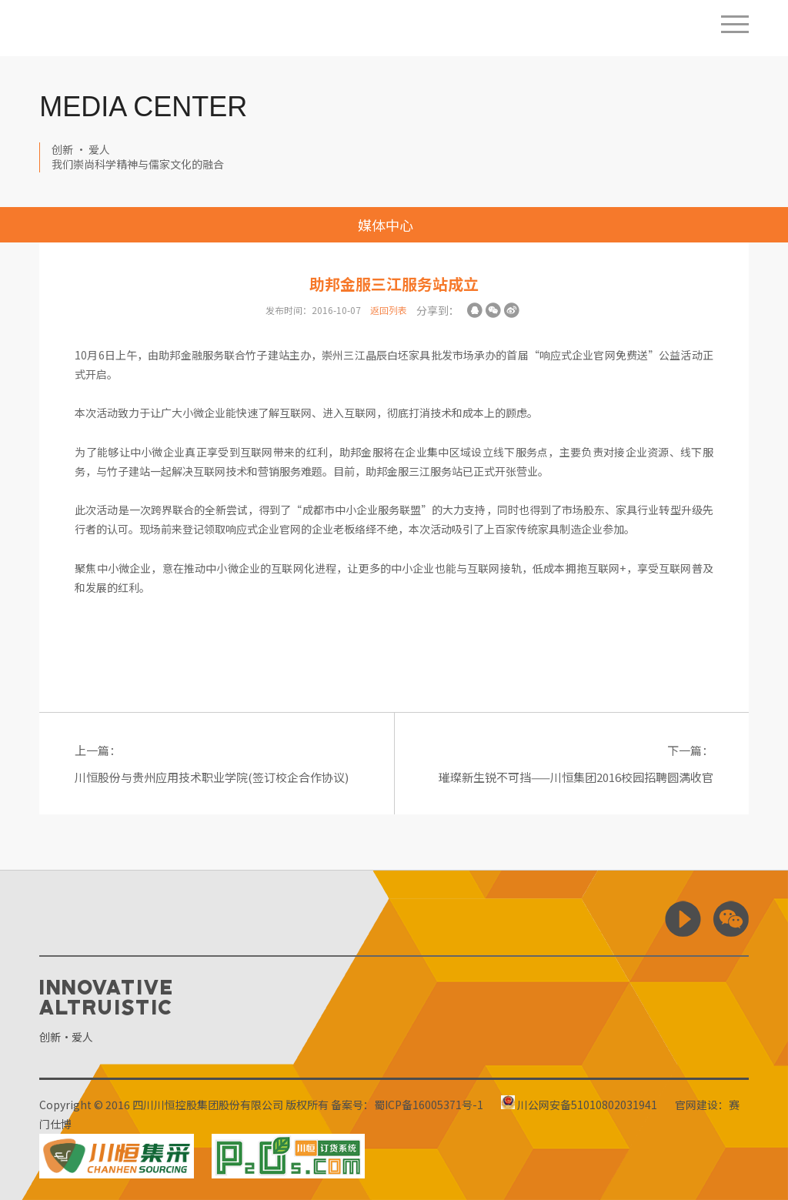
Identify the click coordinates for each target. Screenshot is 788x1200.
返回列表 (388, 309)
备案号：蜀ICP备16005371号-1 (407, 1104)
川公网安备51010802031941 (579, 1104)
